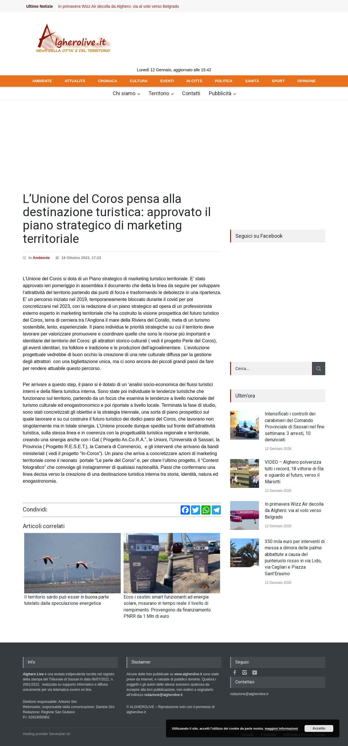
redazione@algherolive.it (163, 695)
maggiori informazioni (281, 728)
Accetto (319, 728)
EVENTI (167, 81)
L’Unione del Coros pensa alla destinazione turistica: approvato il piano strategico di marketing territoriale (117, 219)
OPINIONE (306, 81)
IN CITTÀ (194, 81)
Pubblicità (220, 93)
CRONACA (107, 81)
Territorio (158, 93)
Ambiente (41, 258)
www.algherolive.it (188, 674)
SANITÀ (252, 81)
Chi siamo (124, 93)
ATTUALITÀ (75, 81)
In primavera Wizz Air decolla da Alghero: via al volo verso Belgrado (123, 6)
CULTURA (139, 81)
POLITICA (223, 81)
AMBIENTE (42, 81)
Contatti (191, 93)
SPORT (278, 81)
